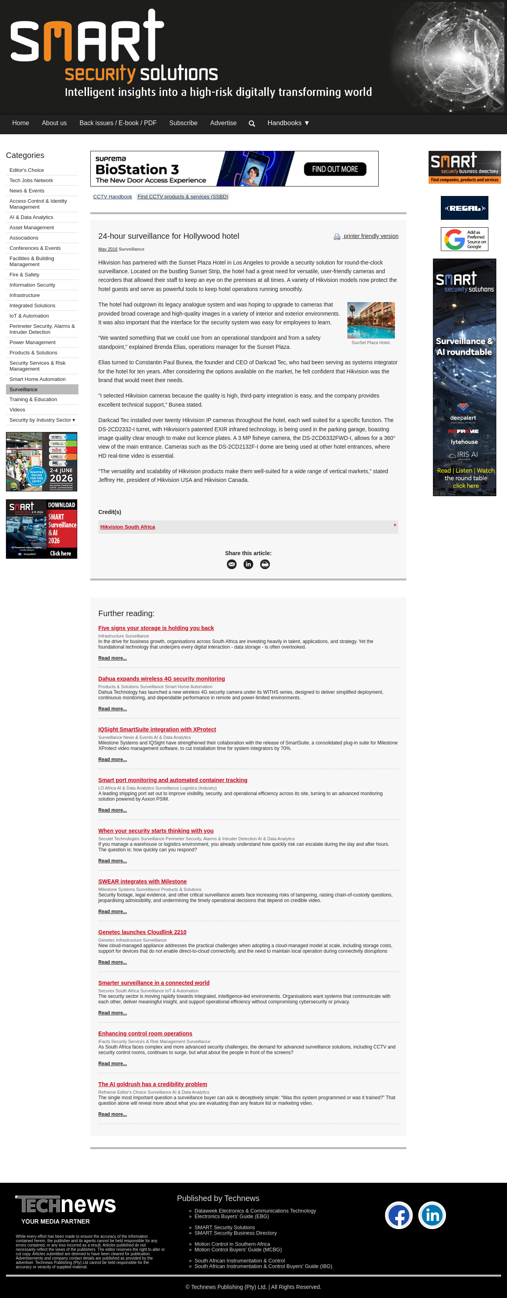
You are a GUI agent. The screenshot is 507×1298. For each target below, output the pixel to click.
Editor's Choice (27, 170)
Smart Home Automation (38, 379)
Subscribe (184, 123)
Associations (24, 238)
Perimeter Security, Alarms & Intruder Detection (42, 329)
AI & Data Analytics (31, 217)
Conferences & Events (35, 248)
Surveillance (24, 389)
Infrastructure (25, 295)
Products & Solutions (33, 353)
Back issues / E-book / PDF (118, 123)
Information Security (32, 285)
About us (54, 123)
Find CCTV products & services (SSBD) (182, 197)
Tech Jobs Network (31, 180)
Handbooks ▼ (288, 123)
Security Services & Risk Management (38, 366)
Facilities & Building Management (32, 261)
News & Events (27, 191)
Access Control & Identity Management (38, 204)
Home (20, 123)
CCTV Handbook (112, 197)
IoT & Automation (29, 316)
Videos (17, 410)
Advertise (223, 123)
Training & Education (33, 399)
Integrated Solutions (32, 305)
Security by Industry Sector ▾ (42, 420)
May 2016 (107, 249)
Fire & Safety (24, 275)
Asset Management (32, 227)
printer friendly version (365, 236)
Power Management (32, 342)
